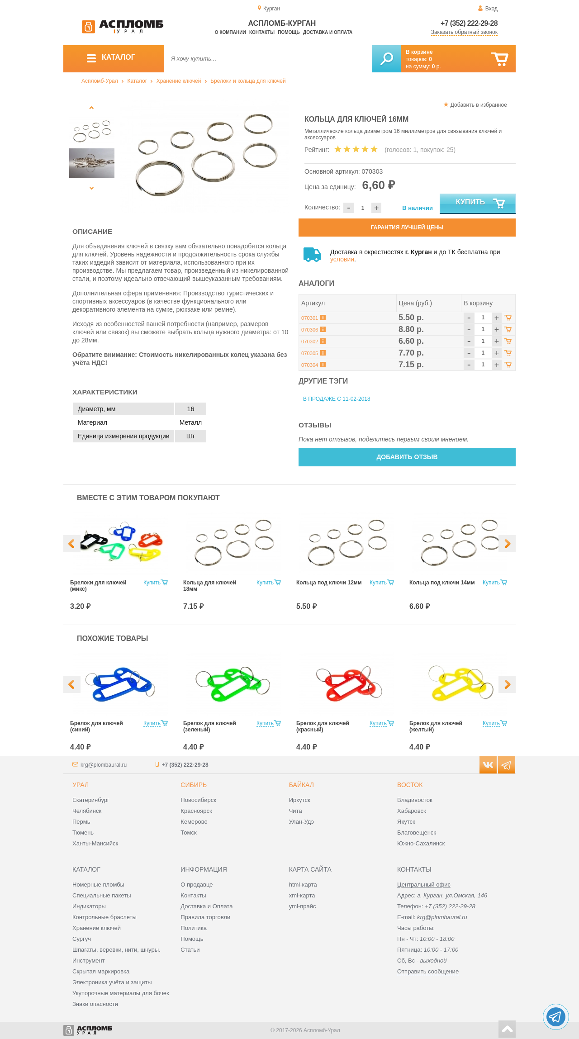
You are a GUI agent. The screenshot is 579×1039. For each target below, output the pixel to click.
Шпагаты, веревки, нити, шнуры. (116, 949)
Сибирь (193, 784)
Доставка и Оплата (206, 906)
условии (342, 259)
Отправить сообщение (428, 971)
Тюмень (83, 832)
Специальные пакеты (101, 895)
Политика (193, 928)
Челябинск (86, 810)
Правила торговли (205, 917)
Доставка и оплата (327, 32)
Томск (188, 832)
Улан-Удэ (301, 821)
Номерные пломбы (98, 884)
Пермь (81, 821)
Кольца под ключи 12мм (329, 582)
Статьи (189, 949)
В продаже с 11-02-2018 (336, 399)
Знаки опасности (95, 1004)
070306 (309, 329)
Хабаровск (411, 810)
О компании (230, 32)
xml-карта (302, 895)
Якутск (406, 821)
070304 (309, 365)
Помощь (288, 32)
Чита (295, 810)
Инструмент (88, 960)
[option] (205, 156)
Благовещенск (416, 832)
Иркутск (299, 800)
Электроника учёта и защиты (112, 982)
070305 (309, 353)
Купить (481, 204)
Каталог (137, 81)
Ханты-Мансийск (95, 843)
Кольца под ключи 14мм (442, 582)
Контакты (262, 32)
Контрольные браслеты (104, 917)
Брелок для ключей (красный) (322, 726)
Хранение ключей (179, 81)
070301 (309, 318)
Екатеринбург (90, 800)
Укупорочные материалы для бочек (120, 993)
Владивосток (414, 800)
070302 (309, 341)
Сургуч (81, 938)
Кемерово (193, 821)
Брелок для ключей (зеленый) (209, 726)
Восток (409, 784)
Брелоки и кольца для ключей (247, 81)
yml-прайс (302, 906)
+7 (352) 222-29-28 (469, 23)
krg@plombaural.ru (104, 765)
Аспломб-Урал (99, 81)
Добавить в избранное (479, 105)
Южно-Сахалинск (421, 843)
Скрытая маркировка (100, 971)
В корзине (419, 52)
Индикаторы (89, 906)
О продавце (196, 884)
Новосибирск (198, 800)
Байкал (301, 784)
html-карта (303, 884)
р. (436, 66)
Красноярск (196, 810)
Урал (80, 784)
